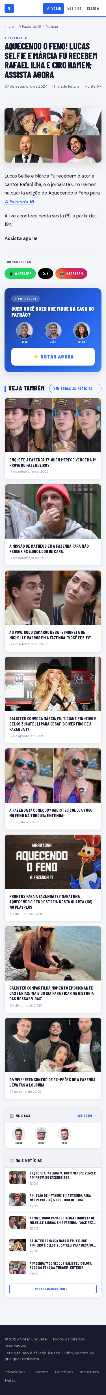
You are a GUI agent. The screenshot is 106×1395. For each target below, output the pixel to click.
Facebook (64, 1372)
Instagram (89, 1372)
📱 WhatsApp (20, 273)
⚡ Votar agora (53, 356)
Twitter (11, 1380)
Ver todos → (87, 1115)
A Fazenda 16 (30, 26)
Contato (40, 1372)
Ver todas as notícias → (75, 388)
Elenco (93, 8)
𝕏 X (46, 273)
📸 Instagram (71, 273)
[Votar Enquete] (9, 8)
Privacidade (15, 1372)
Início (9, 26)
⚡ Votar (53, 8)
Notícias (74, 8)
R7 (99, 86)
